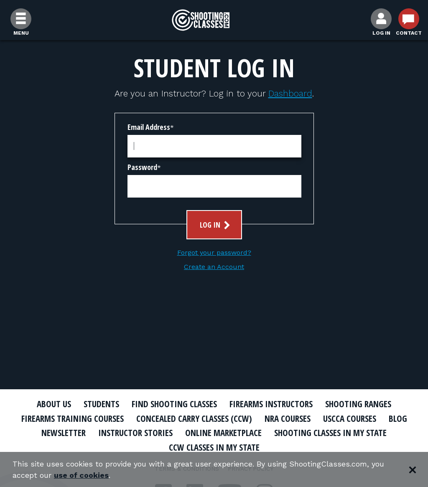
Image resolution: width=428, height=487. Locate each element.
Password (142, 167)
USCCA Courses (349, 418)
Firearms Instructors (271, 404)
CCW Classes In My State (214, 447)
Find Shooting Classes (174, 404)
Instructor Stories (135, 433)
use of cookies (81, 475)
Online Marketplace (223, 433)
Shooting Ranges (358, 404)
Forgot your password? (214, 252)
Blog (398, 418)
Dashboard (290, 93)
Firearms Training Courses (72, 418)
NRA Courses (288, 418)
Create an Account (214, 267)
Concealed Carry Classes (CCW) (194, 418)
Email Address (148, 127)
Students (101, 404)
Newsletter (63, 433)
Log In (216, 225)
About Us (54, 404)
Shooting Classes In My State (330, 433)
